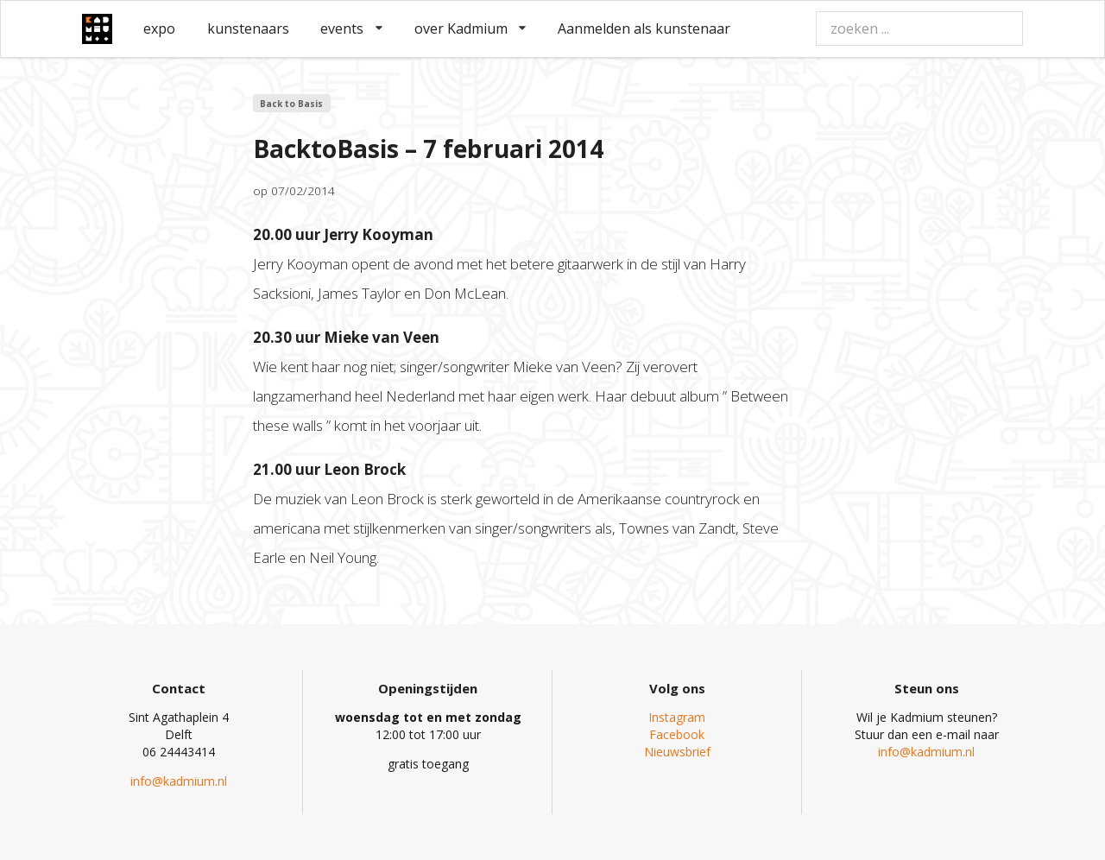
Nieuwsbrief (677, 751)
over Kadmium (470, 28)
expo (159, 28)
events (351, 28)
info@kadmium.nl (178, 781)
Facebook (676, 734)
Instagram (676, 717)
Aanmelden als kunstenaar (644, 28)
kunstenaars (248, 28)
